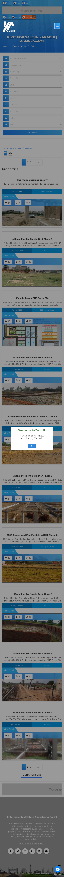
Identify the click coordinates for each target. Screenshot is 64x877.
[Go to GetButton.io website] (58, 874)
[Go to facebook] (58, 869)
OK (32, 446)
